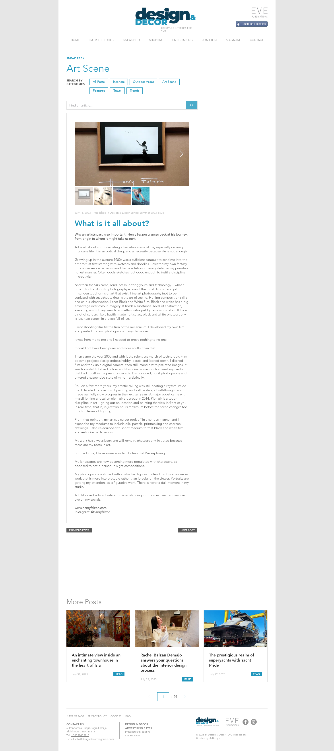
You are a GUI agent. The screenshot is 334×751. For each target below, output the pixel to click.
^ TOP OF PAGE (75, 716)
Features (99, 90)
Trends (134, 90)
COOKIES (116, 716)
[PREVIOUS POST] (79, 530)
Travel (117, 90)
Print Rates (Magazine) (138, 731)
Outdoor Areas (143, 81)
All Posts (99, 81)
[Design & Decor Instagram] (254, 722)
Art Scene (169, 81)
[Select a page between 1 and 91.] (163, 696)
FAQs (128, 716)
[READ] (118, 674)
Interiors (118, 81)
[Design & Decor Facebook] (246, 722)
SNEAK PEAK (75, 58)
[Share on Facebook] (252, 24)
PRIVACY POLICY (97, 716)
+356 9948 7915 (80, 735)
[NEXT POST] (187, 530)
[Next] (185, 696)
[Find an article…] (123, 105)
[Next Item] (181, 154)
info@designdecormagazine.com (94, 739)
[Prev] (149, 696)
